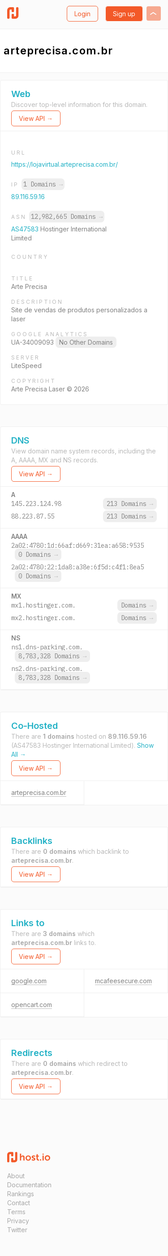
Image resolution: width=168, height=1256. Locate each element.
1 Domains (43, 184)
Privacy (18, 1221)
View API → (36, 118)
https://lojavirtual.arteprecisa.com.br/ (64, 164)
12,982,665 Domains (67, 217)
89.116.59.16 (28, 196)
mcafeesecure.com (123, 981)
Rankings (20, 1194)
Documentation (29, 1185)
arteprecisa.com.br (38, 792)
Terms (16, 1212)
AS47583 (25, 229)
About (16, 1176)
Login (82, 14)
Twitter (17, 1230)
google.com (29, 981)
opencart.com (31, 1004)
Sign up (124, 14)
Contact (18, 1203)
